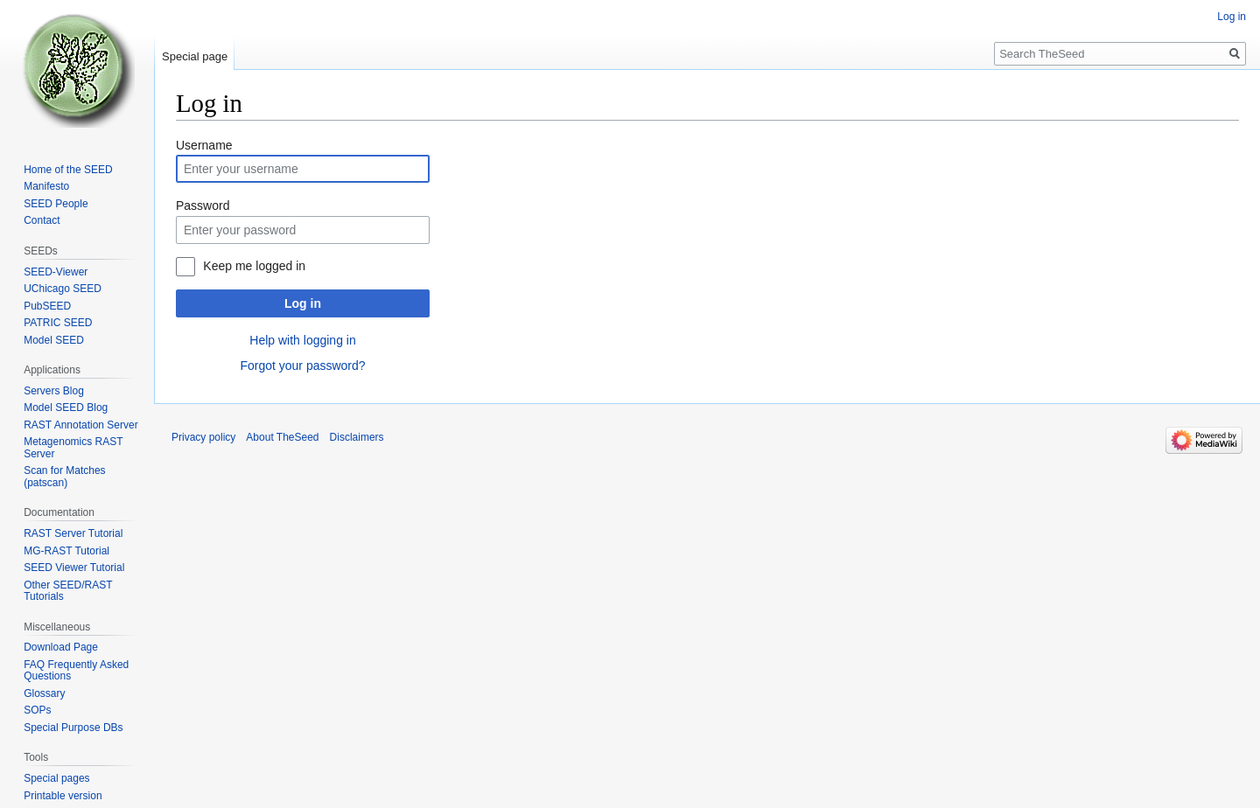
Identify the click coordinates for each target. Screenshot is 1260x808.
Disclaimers (357, 437)
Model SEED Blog (66, 407)
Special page (195, 56)
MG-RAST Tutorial (66, 551)
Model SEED (54, 340)
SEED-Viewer (56, 272)
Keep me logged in (254, 266)
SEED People (56, 204)
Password (202, 205)
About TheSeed (282, 437)
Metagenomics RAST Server (73, 447)
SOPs (37, 710)
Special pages (56, 778)
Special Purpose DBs (73, 727)
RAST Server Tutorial (73, 533)
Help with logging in (302, 340)
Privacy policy (203, 437)
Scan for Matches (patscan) (64, 476)
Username (204, 145)
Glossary (44, 693)
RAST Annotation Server (81, 425)
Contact (42, 220)
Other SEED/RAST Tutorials (68, 591)
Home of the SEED (68, 170)
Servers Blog (54, 391)
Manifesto (46, 186)
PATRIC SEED (58, 323)
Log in (302, 303)
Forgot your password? (302, 366)
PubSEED (47, 306)
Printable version (63, 796)
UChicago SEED (63, 288)
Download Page (61, 647)
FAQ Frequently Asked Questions (76, 670)
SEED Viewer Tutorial (74, 567)
